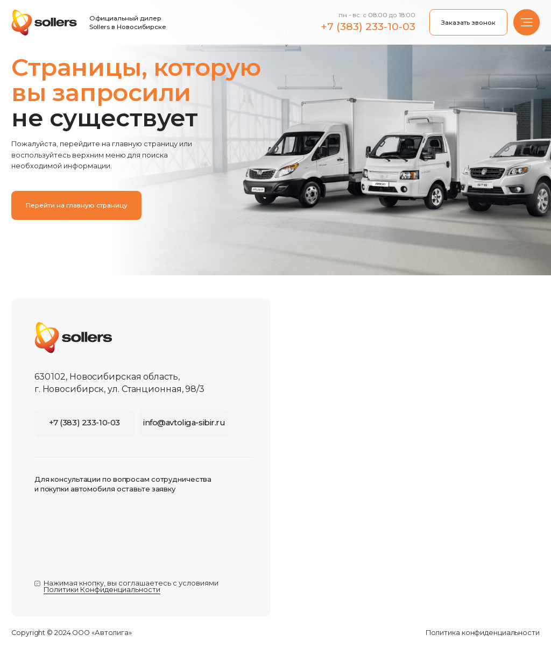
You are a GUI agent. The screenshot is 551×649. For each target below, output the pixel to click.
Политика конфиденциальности (483, 633)
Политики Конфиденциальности (102, 590)
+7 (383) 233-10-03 (368, 26)
